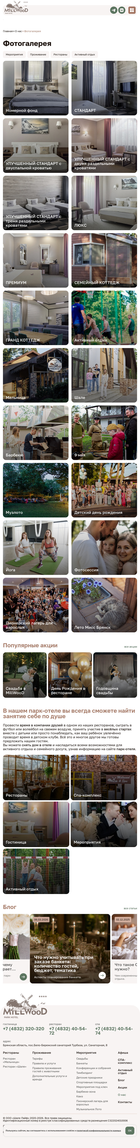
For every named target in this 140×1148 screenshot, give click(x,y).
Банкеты (82, 1063)
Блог (121, 1080)
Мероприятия (14, 54)
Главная (8, 31)
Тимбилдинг (84, 1072)
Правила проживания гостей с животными (46, 1069)
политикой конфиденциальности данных (99, 1130)
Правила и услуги (44, 1063)
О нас (18, 31)
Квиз (79, 1096)
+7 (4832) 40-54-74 (114, 1030)
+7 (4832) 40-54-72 (68, 1030)
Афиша (123, 1052)
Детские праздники (89, 1077)
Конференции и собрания (93, 1068)
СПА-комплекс (125, 1061)
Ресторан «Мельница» (11, 1060)
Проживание (38, 54)
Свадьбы (82, 1058)
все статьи (130, 908)
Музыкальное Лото (89, 1109)
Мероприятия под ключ (92, 1087)
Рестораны (60, 54)
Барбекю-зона (85, 1091)
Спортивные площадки (91, 1082)
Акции (122, 1087)
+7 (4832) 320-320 (23, 1028)
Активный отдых (85, 54)
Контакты (125, 1102)
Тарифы (37, 1058)
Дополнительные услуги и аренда (49, 1077)
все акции (130, 646)
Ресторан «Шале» (14, 1066)
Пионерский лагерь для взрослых (92, 1102)
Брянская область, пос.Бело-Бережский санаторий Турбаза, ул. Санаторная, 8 (55, 1045)
